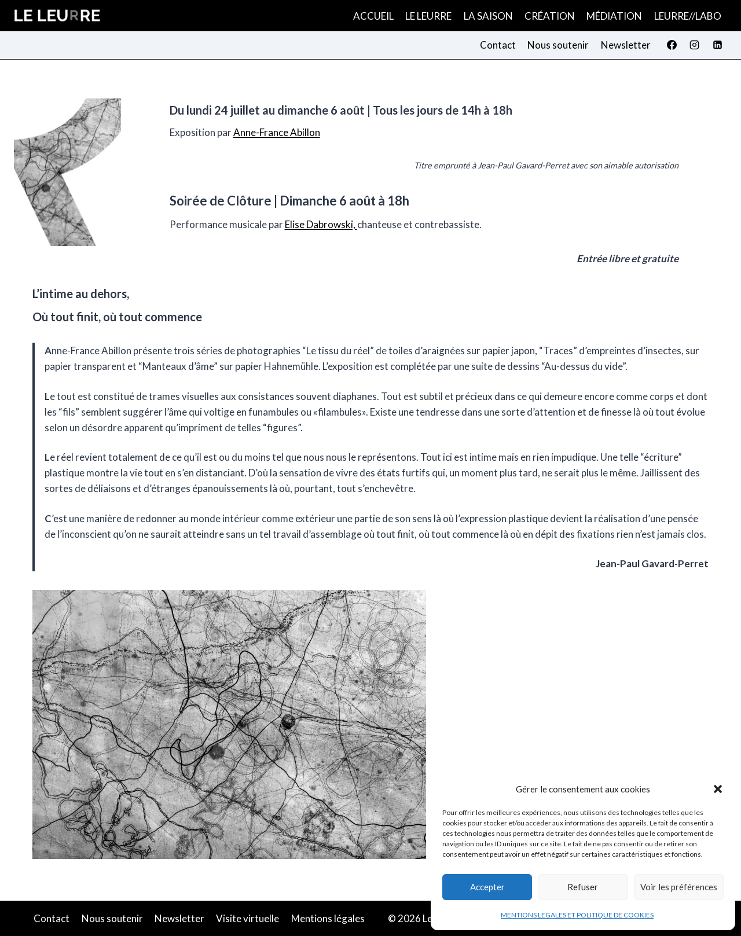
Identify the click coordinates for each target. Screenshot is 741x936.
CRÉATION (549, 16)
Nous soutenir (558, 45)
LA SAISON (488, 16)
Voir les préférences (678, 887)
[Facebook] (672, 45)
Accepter (487, 887)
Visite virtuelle (247, 918)
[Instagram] (695, 45)
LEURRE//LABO (687, 16)
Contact (498, 45)
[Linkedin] (717, 45)
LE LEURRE (428, 16)
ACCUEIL (373, 16)
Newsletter (626, 45)
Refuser (582, 887)
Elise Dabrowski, (321, 224)
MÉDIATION (614, 16)
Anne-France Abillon (276, 132)
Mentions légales (328, 918)
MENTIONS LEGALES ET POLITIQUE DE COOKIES (577, 915)
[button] (718, 789)
